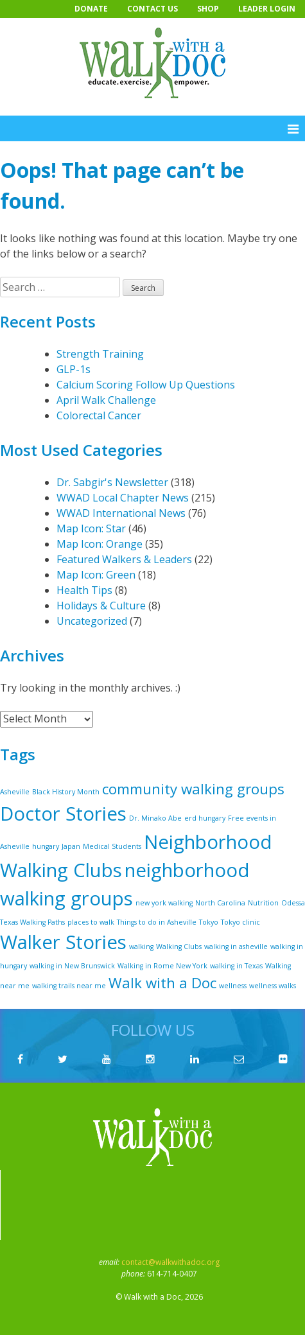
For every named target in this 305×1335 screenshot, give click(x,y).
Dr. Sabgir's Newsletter (112, 482)
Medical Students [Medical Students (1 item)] (112, 846)
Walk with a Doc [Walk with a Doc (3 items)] (162, 983)
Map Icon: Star (91, 528)
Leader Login (266, 8)
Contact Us (152, 8)
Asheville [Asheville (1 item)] (15, 791)
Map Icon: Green (96, 575)
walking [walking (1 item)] (141, 946)
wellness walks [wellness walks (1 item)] (272, 985)
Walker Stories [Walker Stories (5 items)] (63, 942)
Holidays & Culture (101, 605)
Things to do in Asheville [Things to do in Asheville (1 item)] (156, 922)
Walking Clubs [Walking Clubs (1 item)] (179, 946)
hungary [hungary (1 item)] (45, 846)
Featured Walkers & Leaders (124, 559)
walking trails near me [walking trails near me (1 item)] (69, 985)
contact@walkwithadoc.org (170, 1262)
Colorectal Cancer (99, 415)
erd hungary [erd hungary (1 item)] (204, 818)
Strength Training (100, 354)
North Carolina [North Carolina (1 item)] (220, 902)
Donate (91, 8)
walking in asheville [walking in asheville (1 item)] (236, 946)
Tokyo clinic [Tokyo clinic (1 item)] (240, 922)
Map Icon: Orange (100, 544)
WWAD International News (121, 513)
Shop (208, 8)
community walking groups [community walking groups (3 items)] (193, 789)
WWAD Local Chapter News (123, 498)
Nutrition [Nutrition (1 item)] (263, 902)
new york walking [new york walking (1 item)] (164, 902)
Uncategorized (92, 621)
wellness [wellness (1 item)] (233, 985)
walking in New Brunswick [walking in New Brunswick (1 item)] (72, 965)
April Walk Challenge (106, 400)
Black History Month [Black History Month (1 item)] (66, 791)
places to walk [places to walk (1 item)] (90, 922)
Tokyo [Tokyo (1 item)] (208, 922)
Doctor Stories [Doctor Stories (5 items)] (63, 813)
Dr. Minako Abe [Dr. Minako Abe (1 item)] (155, 818)
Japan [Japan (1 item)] (71, 846)
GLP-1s (74, 369)
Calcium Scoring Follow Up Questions (146, 385)
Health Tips (84, 590)
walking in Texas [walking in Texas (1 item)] (236, 965)
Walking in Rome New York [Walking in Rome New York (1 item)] (162, 965)
